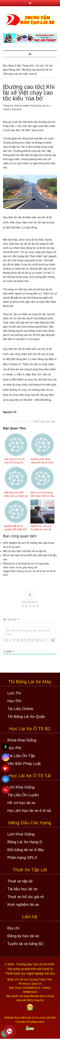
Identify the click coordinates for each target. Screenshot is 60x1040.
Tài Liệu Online (20, 709)
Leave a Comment (12, 109)
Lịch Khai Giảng (21, 787)
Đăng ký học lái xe (23, 936)
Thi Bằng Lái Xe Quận (26, 716)
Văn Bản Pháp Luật (23, 763)
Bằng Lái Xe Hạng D (24, 842)
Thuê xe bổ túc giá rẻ (25, 897)
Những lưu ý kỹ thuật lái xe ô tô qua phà (26, 563)
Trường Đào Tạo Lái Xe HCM (35, 964)
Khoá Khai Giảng (21, 740)
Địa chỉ (13, 928)
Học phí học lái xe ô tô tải (29, 810)
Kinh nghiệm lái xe (23, 904)
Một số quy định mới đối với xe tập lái (24, 551)
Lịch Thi (14, 693)
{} (41, 640)
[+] (44, 640)
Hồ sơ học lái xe (21, 803)
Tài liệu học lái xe (22, 889)
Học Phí (14, 701)
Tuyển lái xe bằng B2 (25, 944)
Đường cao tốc (24, 571)
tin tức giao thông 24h (26, 567)
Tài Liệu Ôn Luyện (23, 795)
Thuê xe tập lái (19, 881)
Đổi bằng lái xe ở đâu (25, 850)
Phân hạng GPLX (22, 857)
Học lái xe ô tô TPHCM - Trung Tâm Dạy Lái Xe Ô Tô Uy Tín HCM (30, 20)
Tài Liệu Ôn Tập (21, 756)
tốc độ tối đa (39, 571)
